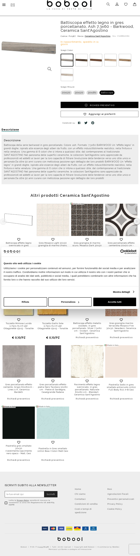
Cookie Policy (114, 508)
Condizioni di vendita (86, 503)
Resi (109, 488)
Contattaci (80, 498)
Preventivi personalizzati (120, 498)
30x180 (92, 92)
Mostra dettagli (121, 291)
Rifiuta (25, 302)
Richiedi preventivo (100, 104)
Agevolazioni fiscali (118, 493)
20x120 (66, 92)
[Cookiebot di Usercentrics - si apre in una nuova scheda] (122, 251)
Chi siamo (80, 493)
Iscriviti (51, 493)
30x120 (79, 92)
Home (78, 488)
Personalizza (70, 302)
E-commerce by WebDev (108, 546)
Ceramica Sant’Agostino (98, 35)
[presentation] (137, 220)
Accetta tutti (115, 302)
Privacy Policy (23, 499)
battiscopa (107, 92)
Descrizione (10, 128)
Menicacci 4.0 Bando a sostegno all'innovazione (70, 548)
